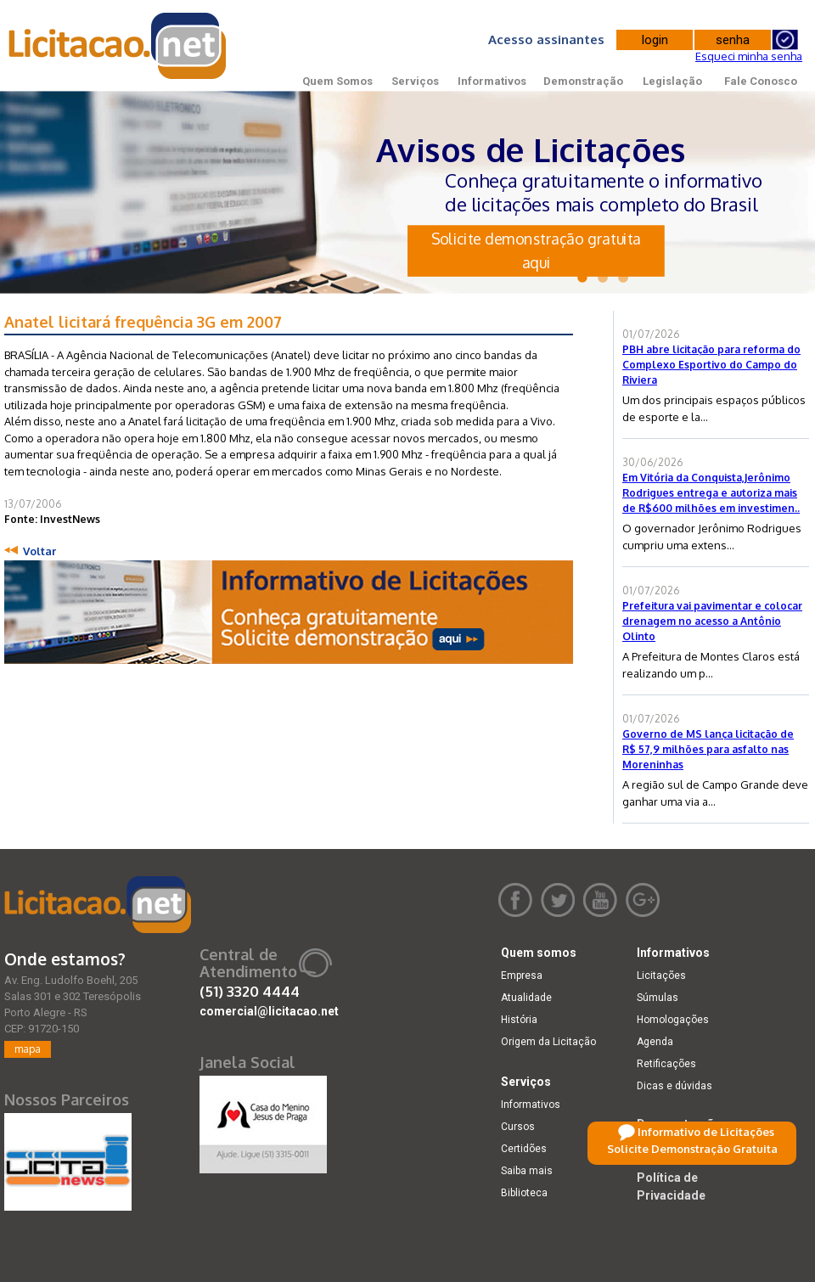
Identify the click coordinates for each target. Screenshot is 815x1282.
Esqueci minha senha (748, 56)
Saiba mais (527, 1171)
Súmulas (657, 998)
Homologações (673, 1020)
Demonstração (583, 81)
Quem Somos (337, 81)
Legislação (672, 81)
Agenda (655, 1042)
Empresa (521, 975)
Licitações (661, 975)
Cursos (518, 1127)
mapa (27, 1049)
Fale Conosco (760, 81)
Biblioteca (524, 1193)
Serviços (415, 81)
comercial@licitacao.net (269, 1011)
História (519, 1020)
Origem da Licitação (548, 1042)
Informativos (492, 81)
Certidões (524, 1149)
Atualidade (526, 998)
